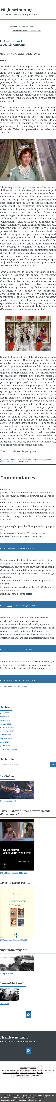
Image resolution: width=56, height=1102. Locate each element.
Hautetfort (33, 1068)
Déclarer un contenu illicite (11, 1073)
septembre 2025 (7, 738)
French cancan (12, 44)
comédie (48, 460)
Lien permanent (7, 460)
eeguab (9, 680)
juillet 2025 (5, 745)
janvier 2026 (5, 724)
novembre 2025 (7, 731)
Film (29, 460)
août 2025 (4, 742)
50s (13, 461)
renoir (41, 460)
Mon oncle (14, 26)
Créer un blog (23, 1068)
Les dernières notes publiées (28, 1070)
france (3, 461)
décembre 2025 (7, 727)
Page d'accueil (27, 26)
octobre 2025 (6, 735)
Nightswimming (17, 9)
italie (8, 461)
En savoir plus (35, 1100)
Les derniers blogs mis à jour (10, 1070)
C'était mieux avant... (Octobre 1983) (26, 30)
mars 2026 (4, 717)
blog (40, 1075)
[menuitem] (15, 26)
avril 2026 (4, 713)
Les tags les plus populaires (46, 1070)
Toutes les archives (8, 750)
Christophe (11, 548)
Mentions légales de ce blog (28, 1073)
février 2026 (5, 720)
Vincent (9, 606)
